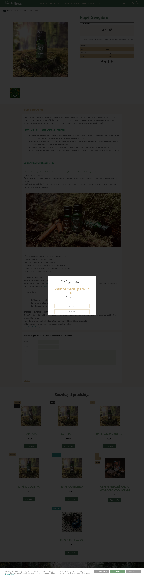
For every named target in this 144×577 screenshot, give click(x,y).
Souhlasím (117, 571)
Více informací (8, 574)
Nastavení (133, 571)
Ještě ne (72, 312)
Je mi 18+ (72, 306)
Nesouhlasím (101, 571)
